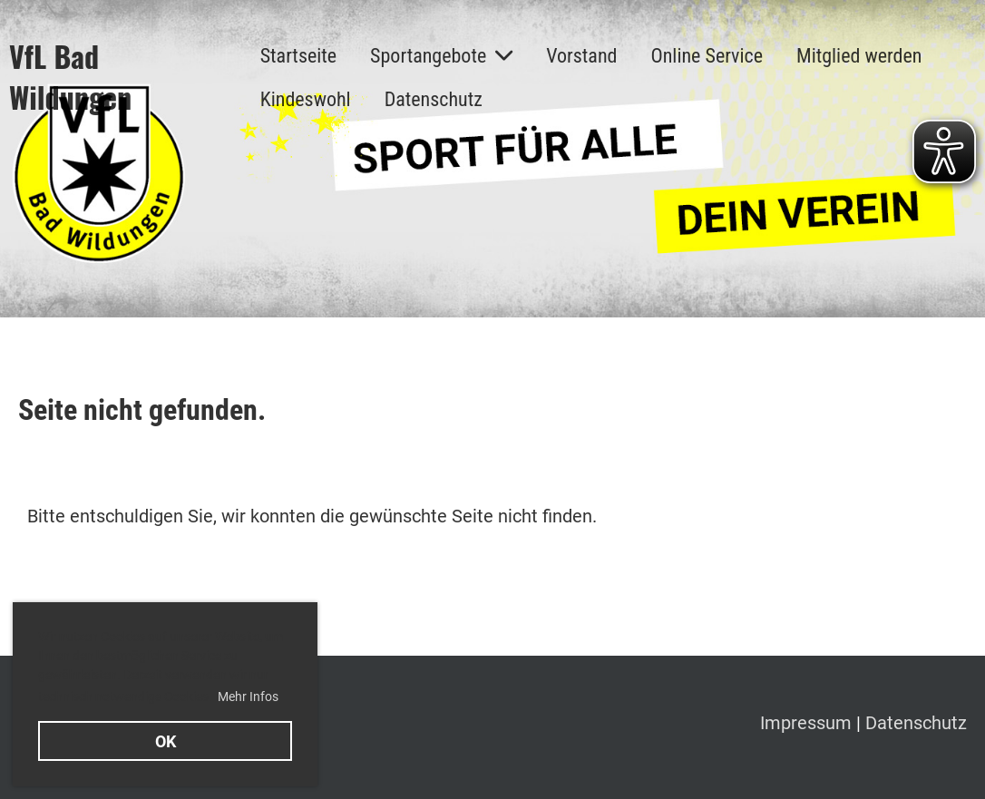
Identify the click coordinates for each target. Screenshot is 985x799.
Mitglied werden (859, 55)
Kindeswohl (305, 99)
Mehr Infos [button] (248, 696)
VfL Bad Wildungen (70, 77)
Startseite (298, 55)
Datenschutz (434, 99)
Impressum (808, 723)
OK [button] (165, 741)
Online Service (706, 55)
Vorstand (581, 55)
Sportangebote (441, 55)
